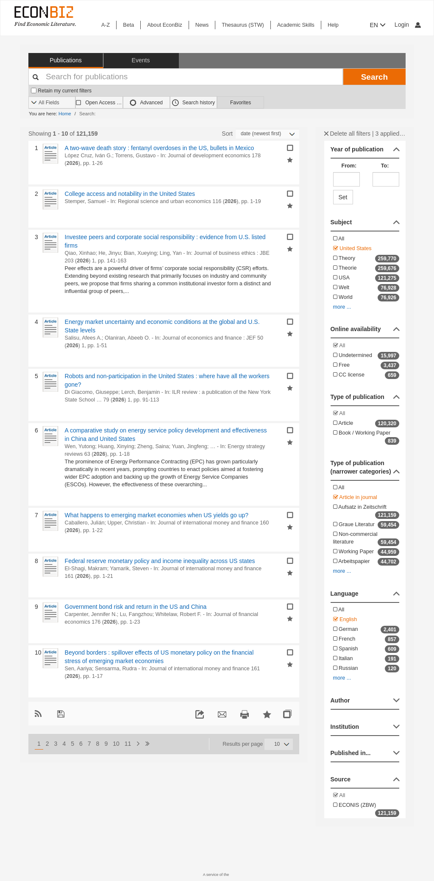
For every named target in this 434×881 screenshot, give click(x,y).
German (366, 629)
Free (366, 365)
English (345, 619)
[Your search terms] (185, 76)
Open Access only (103, 103)
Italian (366, 659)
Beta (128, 25)
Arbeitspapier (366, 562)
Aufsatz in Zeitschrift (366, 511)
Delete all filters (347, 133)
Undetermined (366, 356)
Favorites (240, 103)
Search (374, 76)
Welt (366, 288)
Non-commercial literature (366, 538)
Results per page (243, 744)
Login (408, 24)
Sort (227, 133)
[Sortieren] (267, 134)
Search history (193, 102)
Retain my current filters (61, 91)
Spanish (366, 649)
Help (333, 25)
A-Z (105, 25)
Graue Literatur (366, 525)
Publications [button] (66, 60)
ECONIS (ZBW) (366, 809)
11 (128, 743)
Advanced (146, 102)
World (366, 297)
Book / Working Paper (366, 437)
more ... (342, 307)
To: (385, 166)
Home (64, 113)
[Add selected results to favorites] (290, 159)
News (202, 25)
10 (116, 743)
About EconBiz (164, 25)
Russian (366, 668)
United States (352, 248)
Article (366, 423)
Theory (366, 258)
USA (366, 278)
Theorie (366, 268)
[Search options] (52, 103)
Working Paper (366, 552)
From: (349, 166)
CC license (366, 375)
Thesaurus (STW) (243, 25)
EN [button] (378, 25)
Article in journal (355, 497)
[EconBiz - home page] (44, 15)
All (339, 239)
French (366, 639)
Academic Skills (295, 25)
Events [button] (141, 60)
